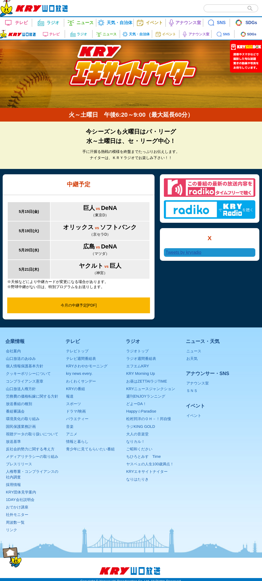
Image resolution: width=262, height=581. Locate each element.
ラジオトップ (137, 351)
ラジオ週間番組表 (141, 358)
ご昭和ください (139, 449)
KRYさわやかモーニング (86, 366)
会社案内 (13, 351)
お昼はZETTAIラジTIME (146, 381)
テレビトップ (77, 351)
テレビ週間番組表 (81, 358)
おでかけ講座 (17, 507)
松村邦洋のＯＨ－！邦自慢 (148, 419)
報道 (70, 396)
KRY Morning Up (140, 373)
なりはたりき (137, 479)
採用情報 (13, 484)
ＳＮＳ (192, 390)
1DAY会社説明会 (20, 499)
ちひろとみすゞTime (143, 456)
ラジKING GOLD (140, 426)
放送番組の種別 (19, 404)
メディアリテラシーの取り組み (32, 456)
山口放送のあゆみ (21, 358)
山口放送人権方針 (21, 389)
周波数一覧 (15, 522)
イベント (193, 415)
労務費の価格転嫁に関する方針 (32, 396)
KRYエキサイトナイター (147, 471)
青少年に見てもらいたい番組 (90, 449)
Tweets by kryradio (183, 252)
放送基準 (13, 441)
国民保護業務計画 (21, 426)
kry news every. (79, 373)
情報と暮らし (77, 441)
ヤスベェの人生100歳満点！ (150, 464)
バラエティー (77, 419)
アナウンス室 (197, 383)
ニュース (193, 351)
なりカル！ (135, 441)
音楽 (70, 426)
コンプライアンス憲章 (24, 381)
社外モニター (17, 514)
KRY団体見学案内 (21, 492)
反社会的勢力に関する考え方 (30, 449)
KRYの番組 (75, 389)
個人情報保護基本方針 (24, 366)
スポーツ (73, 404)
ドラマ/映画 (76, 411)
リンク (11, 530)
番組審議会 (15, 411)
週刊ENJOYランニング (145, 396)
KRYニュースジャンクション (150, 389)
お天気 (192, 358)
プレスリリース (19, 464)
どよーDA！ (136, 404)
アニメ (71, 434)
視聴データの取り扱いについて (32, 434)
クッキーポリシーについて (28, 373)
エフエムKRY (137, 366)
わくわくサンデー (81, 381)
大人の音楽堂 (137, 434)
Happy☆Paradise (141, 411)
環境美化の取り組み (23, 419)
